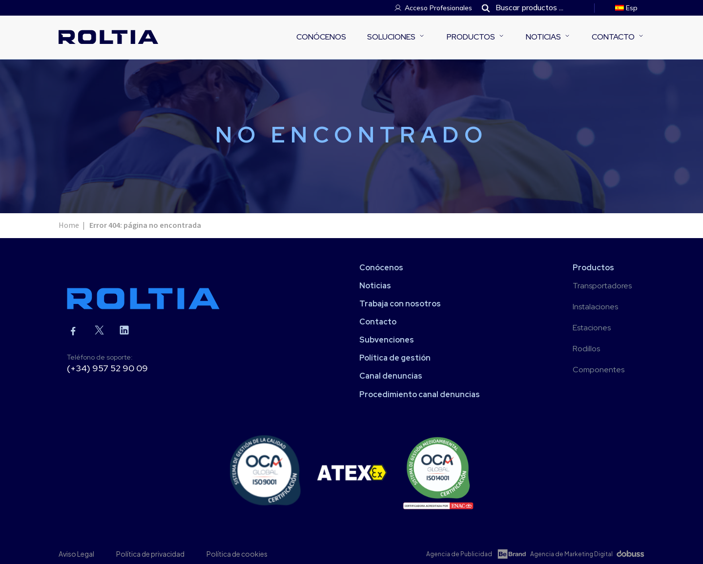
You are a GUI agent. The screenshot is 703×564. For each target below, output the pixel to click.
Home (69, 225)
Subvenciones (386, 340)
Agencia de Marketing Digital (571, 554)
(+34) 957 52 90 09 (107, 368)
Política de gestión (395, 358)
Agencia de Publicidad (459, 554)
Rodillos (586, 348)
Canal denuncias (390, 376)
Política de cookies (237, 553)
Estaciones (592, 327)
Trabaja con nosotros (400, 304)
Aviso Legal (76, 553)
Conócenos (321, 37)
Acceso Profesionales (438, 7)
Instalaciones (595, 307)
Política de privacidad (150, 553)
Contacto (613, 37)
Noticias (543, 37)
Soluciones (391, 37)
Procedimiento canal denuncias (419, 394)
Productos (471, 37)
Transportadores (602, 286)
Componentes (598, 369)
